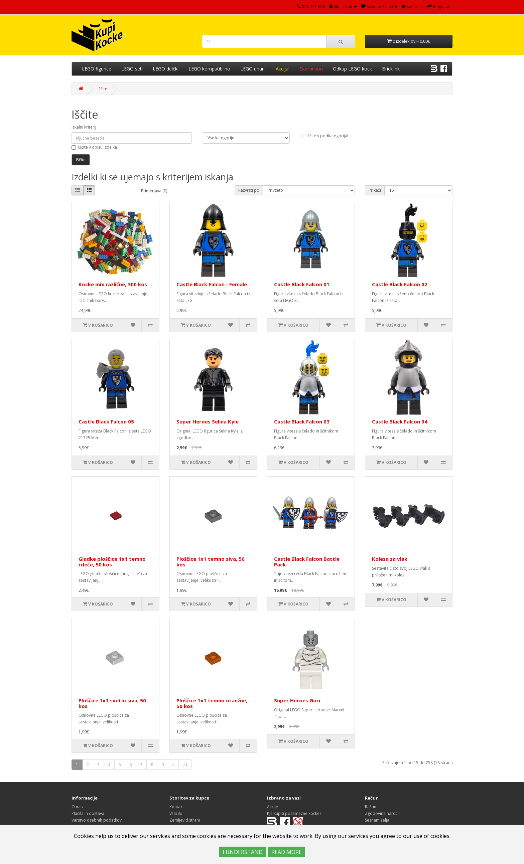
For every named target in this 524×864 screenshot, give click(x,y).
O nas (77, 807)
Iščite (102, 89)
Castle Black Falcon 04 (399, 421)
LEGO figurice (96, 68)
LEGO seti (132, 68)
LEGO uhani (253, 68)
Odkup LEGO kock (352, 68)
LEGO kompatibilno (209, 68)
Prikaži (375, 190)
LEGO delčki (165, 68)
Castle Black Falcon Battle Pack (307, 561)
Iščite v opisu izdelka (94, 147)
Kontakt (176, 807)
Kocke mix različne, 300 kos (113, 284)
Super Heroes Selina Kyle (207, 421)
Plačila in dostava (88, 813)
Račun (370, 807)
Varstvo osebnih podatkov (97, 820)
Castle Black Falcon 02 (399, 284)
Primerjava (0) (154, 191)
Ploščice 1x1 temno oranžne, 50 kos (211, 703)
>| (185, 764)
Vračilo (175, 813)
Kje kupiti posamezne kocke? (294, 813)
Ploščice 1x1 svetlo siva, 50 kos (112, 703)
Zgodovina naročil (382, 813)
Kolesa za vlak (389, 558)
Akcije (272, 807)
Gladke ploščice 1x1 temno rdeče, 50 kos (112, 561)
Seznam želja (377, 820)
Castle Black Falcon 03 (302, 421)
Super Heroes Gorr (297, 700)
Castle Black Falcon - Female (211, 284)
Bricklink (391, 68)
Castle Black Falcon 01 (302, 284)
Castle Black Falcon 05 (106, 421)
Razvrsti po (248, 190)
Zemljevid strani (184, 820)
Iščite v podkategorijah (325, 136)
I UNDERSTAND (243, 852)
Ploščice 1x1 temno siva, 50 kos (210, 561)
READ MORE (286, 852)
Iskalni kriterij (84, 127)
